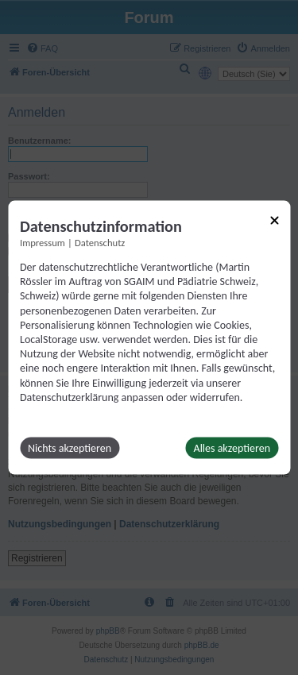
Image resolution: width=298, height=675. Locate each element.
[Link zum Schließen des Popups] (274, 221)
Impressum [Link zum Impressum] (42, 243)
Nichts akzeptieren (69, 447)
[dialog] (149, 338)
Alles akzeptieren (232, 447)
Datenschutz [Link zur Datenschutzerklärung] (100, 243)
